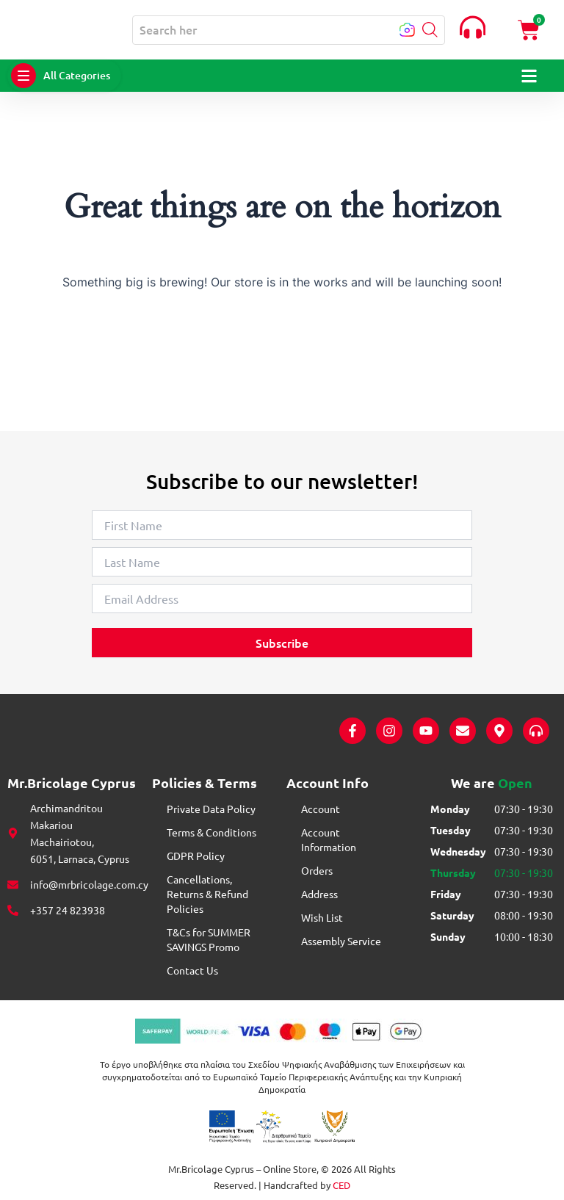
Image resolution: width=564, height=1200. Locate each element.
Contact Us (192, 970)
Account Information (328, 839)
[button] (428, 30)
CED (341, 1185)
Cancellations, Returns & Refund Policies (207, 893)
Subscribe (282, 643)
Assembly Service (341, 940)
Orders (317, 870)
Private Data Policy (211, 808)
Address (319, 893)
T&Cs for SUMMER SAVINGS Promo (208, 939)
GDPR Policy (196, 855)
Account (320, 808)
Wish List (322, 917)
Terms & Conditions (211, 832)
